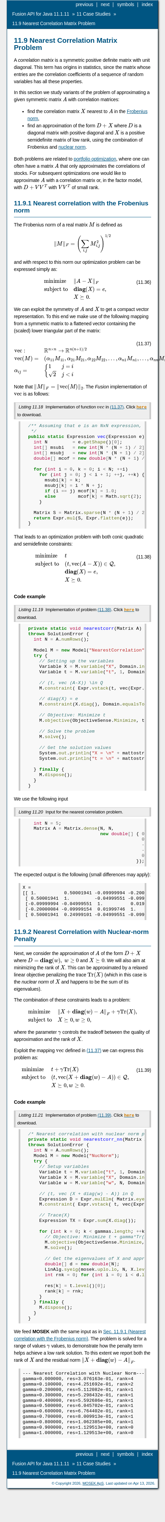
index (147, 4)
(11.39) (104, 1113)
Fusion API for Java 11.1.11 (40, 14)
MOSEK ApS (93, 1481)
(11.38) (104, 608)
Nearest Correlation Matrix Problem (53, 23)
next (105, 4)
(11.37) (117, 406)
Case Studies (94, 14)
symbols (125, 4)
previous (84, 4)
